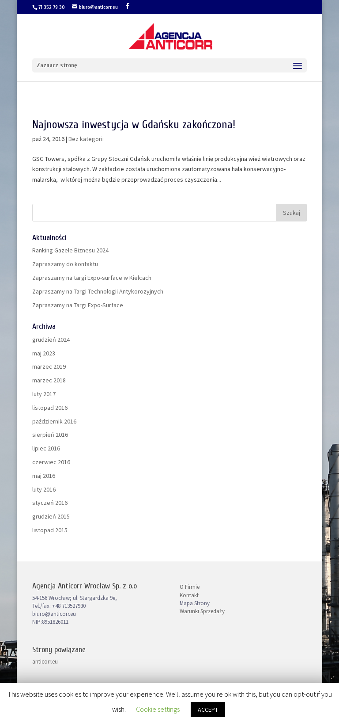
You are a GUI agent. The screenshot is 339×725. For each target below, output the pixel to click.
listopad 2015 (50, 530)
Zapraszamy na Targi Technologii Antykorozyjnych (97, 291)
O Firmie (190, 587)
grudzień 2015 (51, 516)
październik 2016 (54, 421)
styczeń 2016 (50, 503)
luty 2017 (44, 394)
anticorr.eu (45, 661)
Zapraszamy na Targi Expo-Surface (77, 305)
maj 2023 (43, 353)
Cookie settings (158, 709)
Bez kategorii (86, 139)
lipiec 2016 (46, 448)
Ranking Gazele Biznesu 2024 (70, 250)
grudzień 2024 (51, 339)
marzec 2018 (49, 380)
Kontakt (189, 595)
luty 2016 (44, 489)
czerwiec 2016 (51, 462)
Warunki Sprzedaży (202, 611)
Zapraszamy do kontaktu (65, 264)
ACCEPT (208, 710)
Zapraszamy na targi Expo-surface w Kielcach (91, 278)
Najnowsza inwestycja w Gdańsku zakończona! (133, 124)
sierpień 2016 (50, 435)
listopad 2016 (50, 408)
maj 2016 (43, 476)
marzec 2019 (49, 366)
